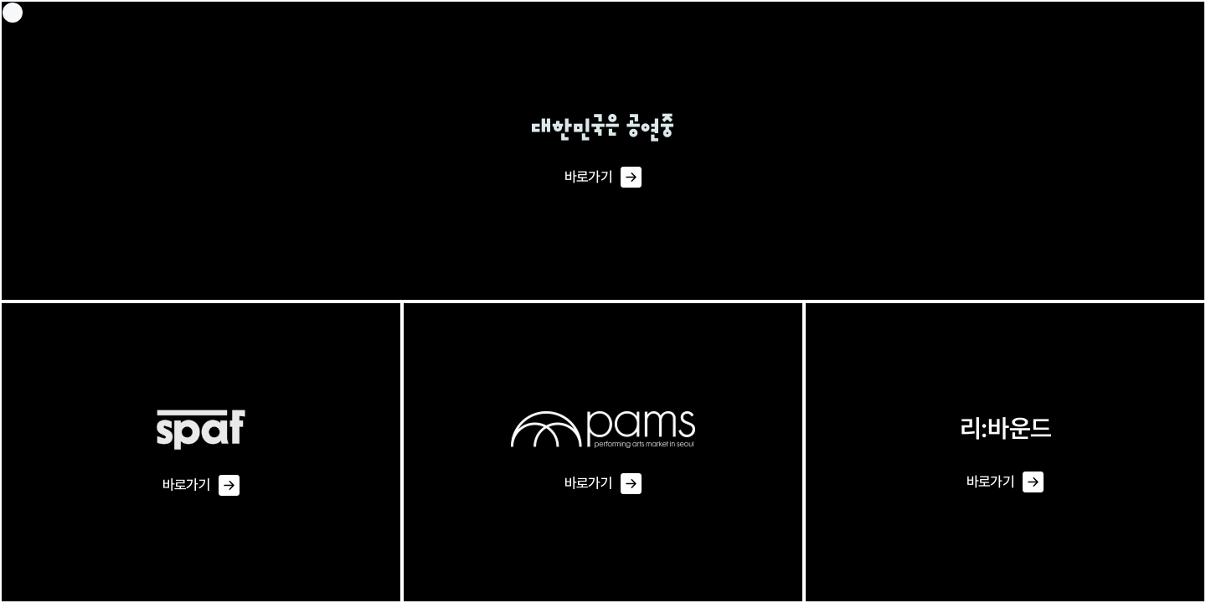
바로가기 (602, 177)
